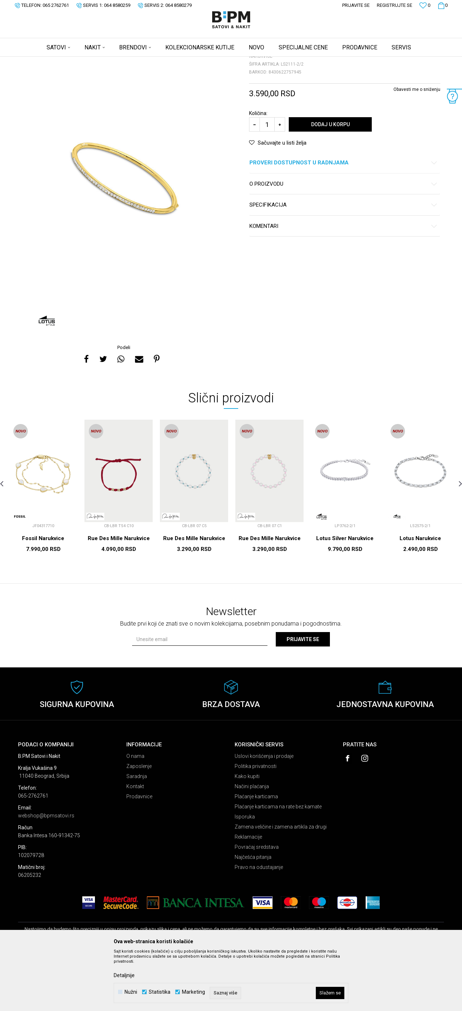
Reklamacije (248, 893)
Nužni (131, 992)
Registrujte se (394, 5)
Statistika (159, 992)
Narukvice (109, 61)
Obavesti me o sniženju (416, 146)
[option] (124, 236)
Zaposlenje (139, 823)
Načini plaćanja (252, 843)
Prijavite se (303, 696)
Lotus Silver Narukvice (345, 595)
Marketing (193, 992)
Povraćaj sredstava (257, 903)
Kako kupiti (247, 833)
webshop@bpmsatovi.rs (46, 872)
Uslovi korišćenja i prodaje (264, 813)
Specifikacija (343, 262)
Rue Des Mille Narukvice (119, 595)
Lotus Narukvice (420, 595)
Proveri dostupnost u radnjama (343, 219)
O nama (135, 813)
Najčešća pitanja (253, 914)
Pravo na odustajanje (259, 924)
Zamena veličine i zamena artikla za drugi (281, 883)
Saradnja (136, 833)
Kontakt (135, 843)
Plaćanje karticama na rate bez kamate (278, 863)
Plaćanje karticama (256, 853)
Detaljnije (124, 975)
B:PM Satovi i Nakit (36, 61)
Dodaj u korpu (330, 181)
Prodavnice (139, 853)
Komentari (343, 283)
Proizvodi (69, 61)
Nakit (89, 61)
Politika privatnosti (255, 823)
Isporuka (245, 873)
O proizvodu (343, 241)
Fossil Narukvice (43, 595)
